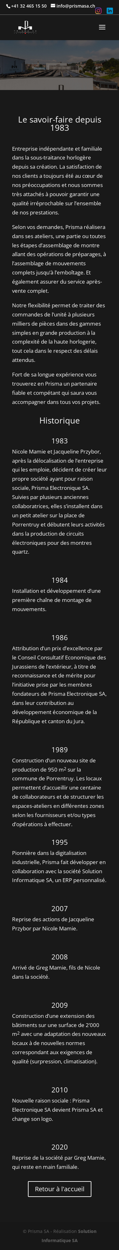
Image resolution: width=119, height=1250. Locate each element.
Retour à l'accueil (59, 1189)
